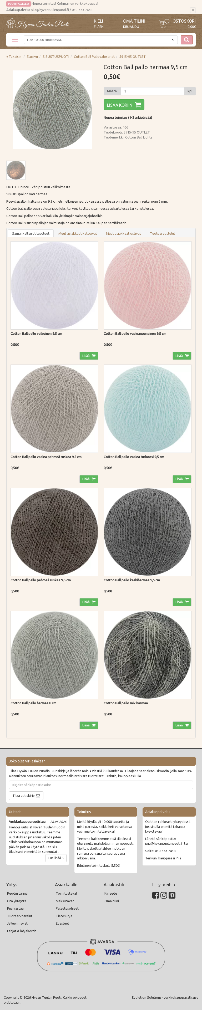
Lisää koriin (119, 105)
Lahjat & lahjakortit (21, 931)
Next (89, 109)
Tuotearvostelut (162, 233)
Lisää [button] (86, 355)
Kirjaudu (131, 26)
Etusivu (32, 56)
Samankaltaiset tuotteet (30, 233)
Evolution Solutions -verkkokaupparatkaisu (165, 997)
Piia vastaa (15, 908)
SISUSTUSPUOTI (56, 56)
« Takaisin (13, 56)
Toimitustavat (66, 893)
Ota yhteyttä (16, 901)
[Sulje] (193, 10)
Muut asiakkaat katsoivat (77, 233)
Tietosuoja (64, 916)
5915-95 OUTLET (132, 56)
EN (101, 26)
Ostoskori (184, 21)
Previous (15, 109)
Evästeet (62, 923)
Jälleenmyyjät (17, 923)
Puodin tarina (17, 893)
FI (95, 26)
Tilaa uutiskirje (23, 795)
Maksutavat (65, 901)
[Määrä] (152, 91)
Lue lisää (56, 858)
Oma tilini (134, 21)
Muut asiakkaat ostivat (123, 233)
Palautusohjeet (67, 908)
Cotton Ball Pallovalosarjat (94, 56)
